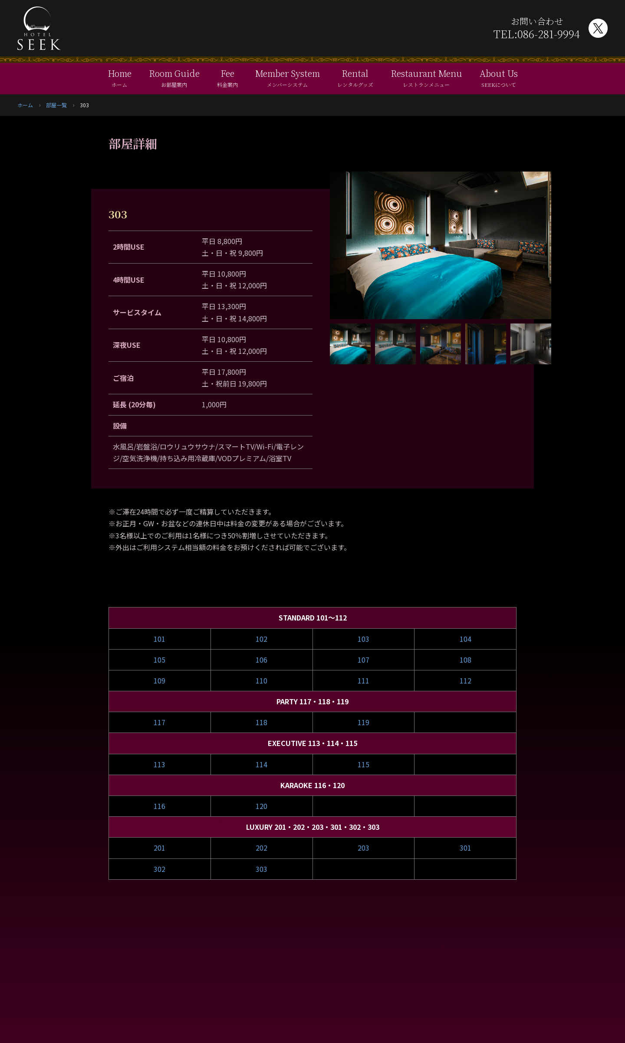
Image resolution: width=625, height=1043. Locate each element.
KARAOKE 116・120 (312, 785)
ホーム (25, 105)
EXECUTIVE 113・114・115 (312, 743)
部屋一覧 (56, 105)
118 (261, 722)
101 (159, 639)
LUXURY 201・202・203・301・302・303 (312, 827)
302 (159, 869)
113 (159, 764)
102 (261, 639)
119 (363, 722)
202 (261, 847)
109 (159, 680)
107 (363, 659)
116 (159, 806)
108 (465, 659)
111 (363, 680)
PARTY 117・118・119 (312, 701)
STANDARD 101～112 (313, 617)
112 (465, 680)
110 (261, 680)
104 (465, 639)
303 (261, 869)
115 (363, 764)
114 (261, 764)
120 (261, 806)
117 (159, 722)
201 (159, 847)
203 (363, 847)
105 (159, 659)
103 (363, 639)
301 (465, 847)
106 (261, 659)
